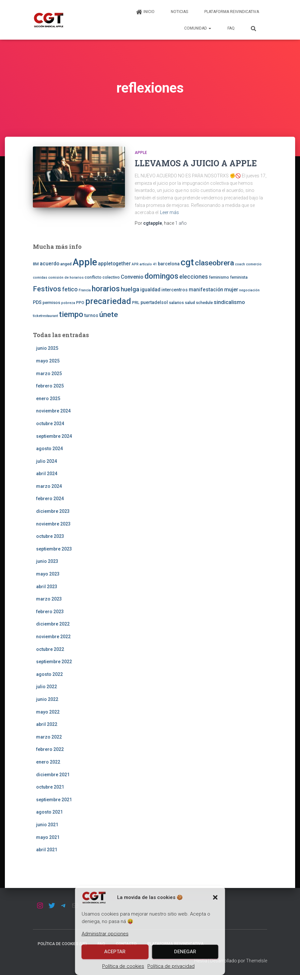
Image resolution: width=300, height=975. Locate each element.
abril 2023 (46, 586)
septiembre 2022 (54, 661)
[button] (215, 897)
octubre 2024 (50, 423)
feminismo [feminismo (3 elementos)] (219, 277)
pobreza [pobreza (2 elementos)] (68, 303)
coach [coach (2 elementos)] (240, 264)
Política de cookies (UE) (62, 944)
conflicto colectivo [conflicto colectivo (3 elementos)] (102, 277)
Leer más (169, 212)
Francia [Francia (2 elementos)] (85, 290)
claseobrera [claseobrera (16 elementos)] (214, 263)
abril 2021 (46, 849)
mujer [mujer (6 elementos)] (231, 289)
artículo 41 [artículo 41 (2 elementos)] (148, 264)
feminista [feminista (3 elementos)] (239, 277)
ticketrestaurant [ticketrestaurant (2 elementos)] (45, 316)
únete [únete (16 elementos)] (108, 314)
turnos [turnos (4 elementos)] (91, 315)
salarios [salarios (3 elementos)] (176, 302)
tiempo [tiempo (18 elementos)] (71, 314)
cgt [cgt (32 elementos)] (187, 262)
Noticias (179, 11)
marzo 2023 (49, 598)
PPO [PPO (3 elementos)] (80, 302)
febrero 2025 (50, 385)
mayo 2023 (48, 573)
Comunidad (197, 28)
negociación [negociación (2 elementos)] (249, 290)
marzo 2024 (49, 486)
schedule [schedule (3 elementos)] (204, 302)
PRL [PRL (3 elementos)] (136, 302)
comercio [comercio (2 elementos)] (254, 264)
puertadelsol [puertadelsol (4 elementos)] (154, 302)
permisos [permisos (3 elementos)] (51, 302)
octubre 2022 (50, 649)
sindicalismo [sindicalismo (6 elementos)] (229, 302)
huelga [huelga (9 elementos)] (130, 289)
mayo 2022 (48, 712)
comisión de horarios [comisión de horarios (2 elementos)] (66, 277)
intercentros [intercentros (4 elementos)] (174, 289)
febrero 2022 (50, 749)
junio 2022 (47, 699)
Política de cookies (123, 966)
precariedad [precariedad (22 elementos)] (108, 301)
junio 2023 (47, 561)
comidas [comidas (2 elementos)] (40, 277)
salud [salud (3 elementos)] (190, 302)
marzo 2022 (49, 737)
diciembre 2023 (53, 511)
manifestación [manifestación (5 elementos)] (206, 290)
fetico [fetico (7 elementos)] (70, 289)
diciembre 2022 (53, 624)
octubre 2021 (50, 787)
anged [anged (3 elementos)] (66, 263)
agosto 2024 (49, 448)
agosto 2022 (49, 674)
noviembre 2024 (53, 410)
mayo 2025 (48, 360)
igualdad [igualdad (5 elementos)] (150, 290)
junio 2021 (47, 824)
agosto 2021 (49, 812)
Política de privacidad (171, 966)
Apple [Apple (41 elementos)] (85, 262)
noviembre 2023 (53, 523)
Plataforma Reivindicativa (231, 11)
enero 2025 (48, 398)
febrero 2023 (50, 611)
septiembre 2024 (54, 436)
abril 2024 (46, 473)
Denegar (185, 952)
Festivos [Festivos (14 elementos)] (47, 289)
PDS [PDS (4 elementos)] (37, 302)
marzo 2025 (49, 373)
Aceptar (115, 952)
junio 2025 (47, 348)
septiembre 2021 (54, 799)
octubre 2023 (50, 536)
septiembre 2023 (54, 548)
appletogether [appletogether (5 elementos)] (114, 264)
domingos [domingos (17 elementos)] (161, 276)
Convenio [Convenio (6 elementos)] (132, 276)
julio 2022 (46, 686)
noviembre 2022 (53, 636)
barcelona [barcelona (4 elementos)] (169, 263)
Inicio (145, 12)
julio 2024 (46, 461)
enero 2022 (48, 762)
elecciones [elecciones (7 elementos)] (193, 276)
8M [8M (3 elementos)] (36, 263)
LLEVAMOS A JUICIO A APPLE (196, 163)
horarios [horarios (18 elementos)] (106, 288)
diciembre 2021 (53, 774)
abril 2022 (46, 724)
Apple (141, 152)
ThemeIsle (256, 960)
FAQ (231, 28)
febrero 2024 (50, 498)
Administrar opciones (105, 934)
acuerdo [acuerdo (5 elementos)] (49, 264)
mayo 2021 (48, 837)
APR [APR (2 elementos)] (135, 264)
